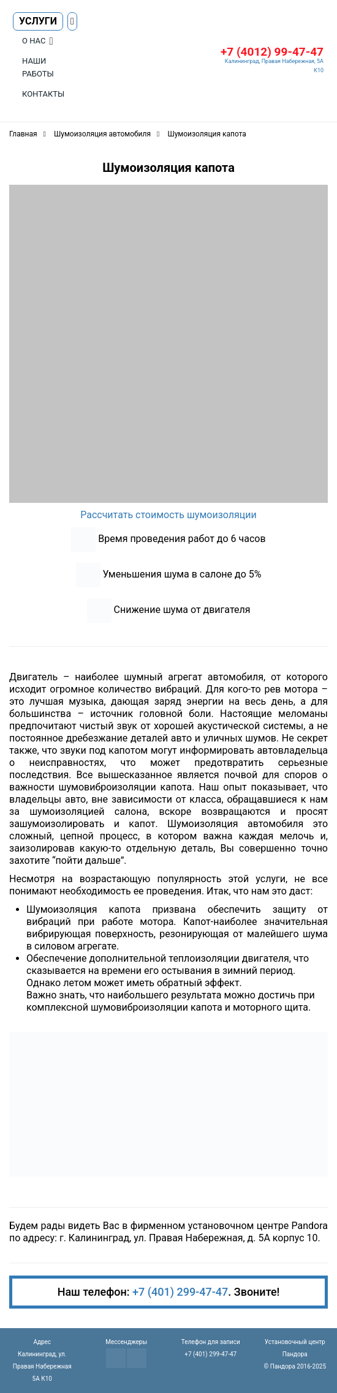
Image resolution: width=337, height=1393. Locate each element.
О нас (33, 40)
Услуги (38, 21)
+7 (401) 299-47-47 (180, 1291)
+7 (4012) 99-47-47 (272, 52)
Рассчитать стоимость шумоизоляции (168, 515)
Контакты (43, 93)
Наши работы (38, 67)
